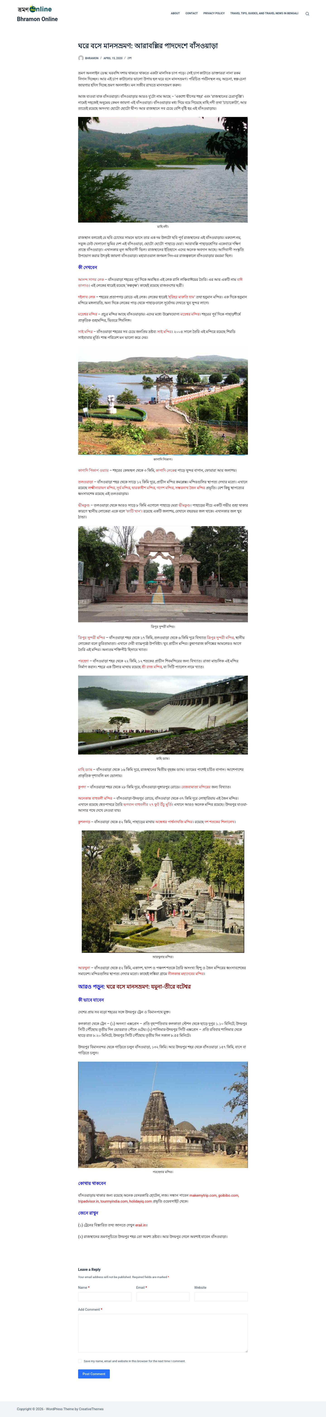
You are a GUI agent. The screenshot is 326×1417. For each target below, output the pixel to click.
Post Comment (94, 1374)
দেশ (129, 58)
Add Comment (90, 1310)
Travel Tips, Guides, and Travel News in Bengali (264, 13)
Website (200, 1288)
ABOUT (175, 13)
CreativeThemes (91, 1409)
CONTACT (191, 13)
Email (141, 1288)
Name (84, 1288)
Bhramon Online (37, 19)
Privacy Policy (214, 13)
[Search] (307, 13)
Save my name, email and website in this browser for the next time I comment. (135, 1361)
